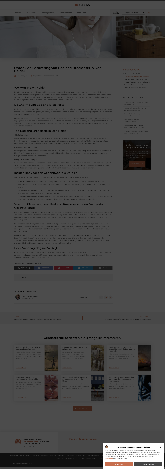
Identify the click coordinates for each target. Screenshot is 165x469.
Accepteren (119, 464)
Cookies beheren (148, 464)
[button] (161, 447)
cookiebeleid (109, 458)
